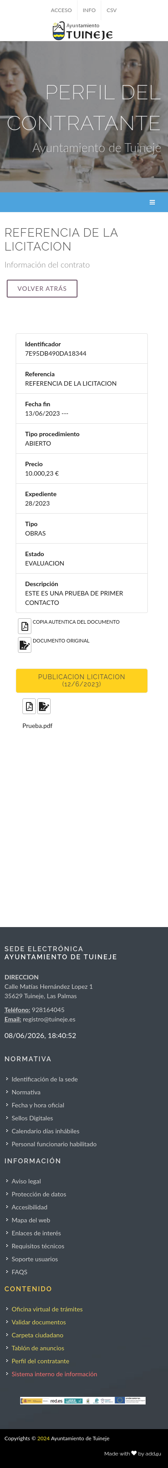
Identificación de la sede (45, 1079)
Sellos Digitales (32, 1118)
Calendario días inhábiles (45, 1131)
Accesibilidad (29, 1207)
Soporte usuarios (35, 1259)
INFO (89, 10)
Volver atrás (42, 288)
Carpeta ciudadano (37, 1335)
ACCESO (61, 10)
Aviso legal (26, 1181)
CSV (112, 10)
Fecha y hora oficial (38, 1105)
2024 (43, 1438)
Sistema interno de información (54, 1374)
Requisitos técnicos (38, 1246)
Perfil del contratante (40, 1361)
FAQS (19, 1272)
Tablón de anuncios (38, 1348)
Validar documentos (39, 1322)
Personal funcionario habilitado (54, 1144)
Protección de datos (39, 1194)
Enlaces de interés (36, 1233)
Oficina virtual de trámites (47, 1309)
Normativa (26, 1092)
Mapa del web (31, 1220)
